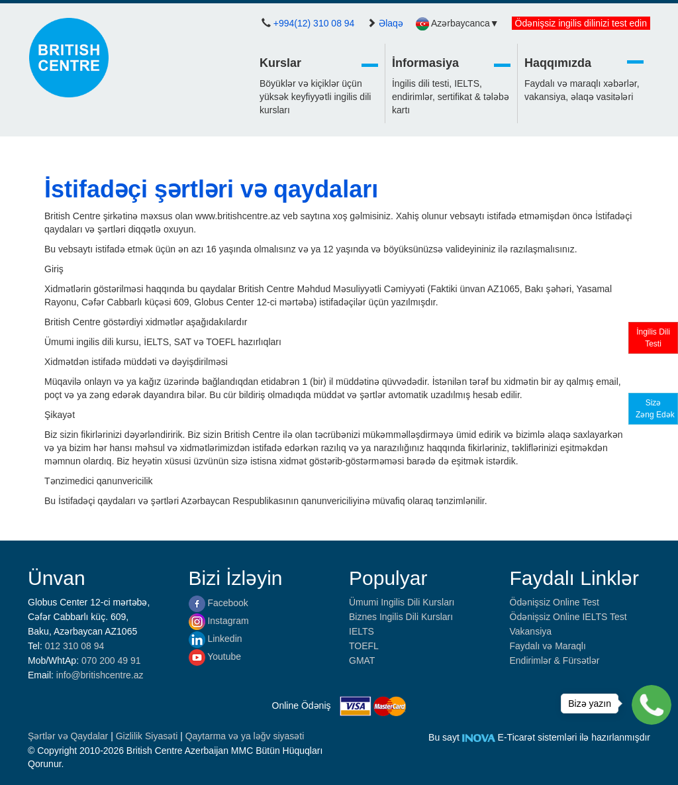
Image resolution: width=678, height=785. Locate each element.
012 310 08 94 (75, 646)
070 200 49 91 (111, 660)
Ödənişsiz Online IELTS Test (568, 616)
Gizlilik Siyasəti (148, 736)
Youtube (215, 656)
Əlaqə (391, 23)
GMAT (362, 660)
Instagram (219, 620)
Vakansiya (531, 631)
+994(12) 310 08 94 (314, 23)
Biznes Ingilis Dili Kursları (401, 616)
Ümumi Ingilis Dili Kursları (401, 602)
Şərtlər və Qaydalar (69, 736)
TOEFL (364, 646)
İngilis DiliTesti (653, 337)
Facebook (218, 603)
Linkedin (215, 638)
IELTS (361, 631)
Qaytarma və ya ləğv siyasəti (245, 736)
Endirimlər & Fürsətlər (555, 660)
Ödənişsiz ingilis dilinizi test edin (581, 23)
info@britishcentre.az (100, 675)
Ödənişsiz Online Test (554, 602)
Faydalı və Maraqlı (548, 646)
